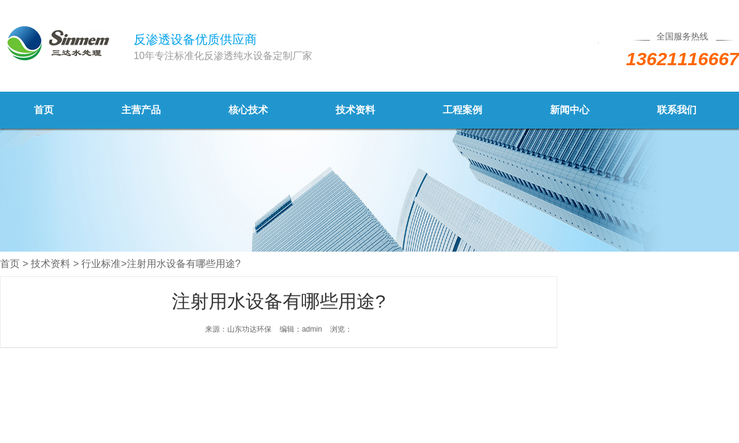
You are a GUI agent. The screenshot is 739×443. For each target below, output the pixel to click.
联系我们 (677, 110)
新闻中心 (569, 110)
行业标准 (101, 263)
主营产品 (141, 110)
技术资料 (355, 110)
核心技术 (248, 110)
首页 (44, 110)
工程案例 (462, 110)
